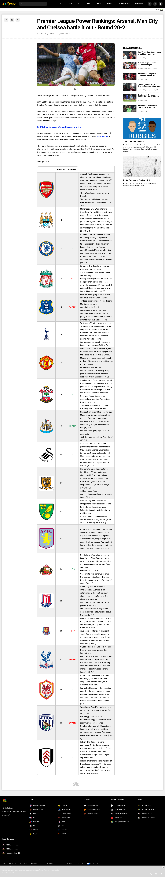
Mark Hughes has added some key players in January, (94, 604)
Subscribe (6, 815)
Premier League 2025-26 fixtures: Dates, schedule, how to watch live (149, 85)
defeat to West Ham (89, 685)
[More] (150, 4)
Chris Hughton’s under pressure (93, 516)
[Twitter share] (12, 20)
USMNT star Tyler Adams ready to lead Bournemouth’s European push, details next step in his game (149, 53)
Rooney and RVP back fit (90, 367)
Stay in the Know (7, 808)
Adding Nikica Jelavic (89, 491)
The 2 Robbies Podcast (133, 142)
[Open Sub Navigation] (64, 3)
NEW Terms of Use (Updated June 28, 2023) (61, 863)
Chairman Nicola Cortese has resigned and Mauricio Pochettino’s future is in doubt (95, 399)
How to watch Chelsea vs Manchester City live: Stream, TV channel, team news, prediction (148, 96)
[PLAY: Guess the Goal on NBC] (142, 166)
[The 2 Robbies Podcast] (142, 128)
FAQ (32, 863)
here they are (102, 136)
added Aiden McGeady (89, 307)
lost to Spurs (85, 653)
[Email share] (17, 20)
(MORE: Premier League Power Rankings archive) (59, 127)
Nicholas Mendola (152, 68)
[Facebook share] (6, 20)
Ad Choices (5, 863)
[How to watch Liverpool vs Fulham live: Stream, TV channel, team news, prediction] (129, 76)
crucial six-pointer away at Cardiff (94, 631)
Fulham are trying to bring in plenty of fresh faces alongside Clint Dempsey (96, 762)
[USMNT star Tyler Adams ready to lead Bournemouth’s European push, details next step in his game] (129, 55)
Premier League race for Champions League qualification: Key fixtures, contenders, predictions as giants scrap (148, 64)
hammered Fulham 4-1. (90, 570)
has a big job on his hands (91, 716)
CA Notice (83, 863)
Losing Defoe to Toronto (90, 339)
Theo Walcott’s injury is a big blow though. (94, 194)
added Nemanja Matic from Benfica (95, 250)
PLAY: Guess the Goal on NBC (136, 180)
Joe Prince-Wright (44, 34)
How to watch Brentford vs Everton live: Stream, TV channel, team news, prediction (149, 106)
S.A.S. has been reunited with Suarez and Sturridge (95, 274)
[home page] (9, 4)
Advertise (11, 863)
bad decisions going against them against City (94, 432)
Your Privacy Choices (95, 863)
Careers (17, 863)
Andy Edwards (151, 90)
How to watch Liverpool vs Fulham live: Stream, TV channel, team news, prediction (149, 74)
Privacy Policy (76, 863)
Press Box (46, 863)
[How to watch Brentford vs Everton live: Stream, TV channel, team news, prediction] (129, 108)
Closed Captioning (25, 863)
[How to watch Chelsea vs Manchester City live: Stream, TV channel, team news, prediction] (129, 98)
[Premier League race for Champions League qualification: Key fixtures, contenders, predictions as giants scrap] (129, 65)
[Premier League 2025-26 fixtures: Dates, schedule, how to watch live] (129, 87)
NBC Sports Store (38, 863)
